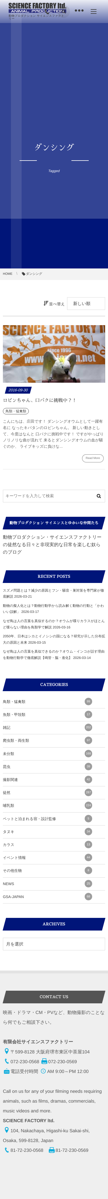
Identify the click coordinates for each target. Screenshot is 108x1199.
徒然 (47, 792)
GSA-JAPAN (47, 896)
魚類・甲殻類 (47, 714)
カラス (47, 844)
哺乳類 (47, 805)
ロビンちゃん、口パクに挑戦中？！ (40, 400)
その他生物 (47, 870)
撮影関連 (47, 779)
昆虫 (47, 766)
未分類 (47, 753)
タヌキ (47, 831)
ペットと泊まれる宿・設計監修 (47, 818)
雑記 (47, 727)
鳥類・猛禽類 (47, 701)
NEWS (47, 883)
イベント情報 (47, 857)
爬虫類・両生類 (47, 740)
